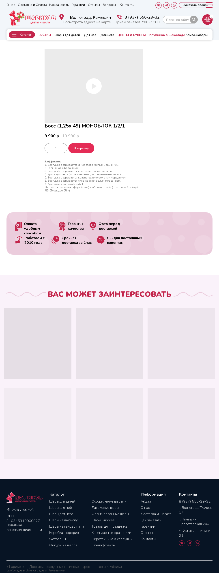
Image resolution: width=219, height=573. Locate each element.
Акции (146, 501)
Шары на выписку (63, 520)
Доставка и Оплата (32, 5)
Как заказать (59, 5)
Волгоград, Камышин (90, 17)
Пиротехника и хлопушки (112, 539)
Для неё (90, 35)
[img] (180, 19)
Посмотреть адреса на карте (87, 22)
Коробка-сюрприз (64, 532)
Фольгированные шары (110, 513)
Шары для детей (67, 35)
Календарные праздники (111, 532)
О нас (10, 5)
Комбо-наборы (197, 35)
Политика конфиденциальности (24, 527)
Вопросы (109, 5)
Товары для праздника (109, 526)
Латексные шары (105, 507)
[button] (22, 34)
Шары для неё (60, 507)
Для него (107, 35)
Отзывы (94, 5)
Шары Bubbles (103, 520)
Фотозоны (57, 539)
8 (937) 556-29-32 (142, 17)
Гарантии (78, 5)
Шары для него (61, 513)
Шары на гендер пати (66, 526)
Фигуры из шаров (63, 545)
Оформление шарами (109, 501)
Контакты (127, 5)
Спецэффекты (103, 545)
